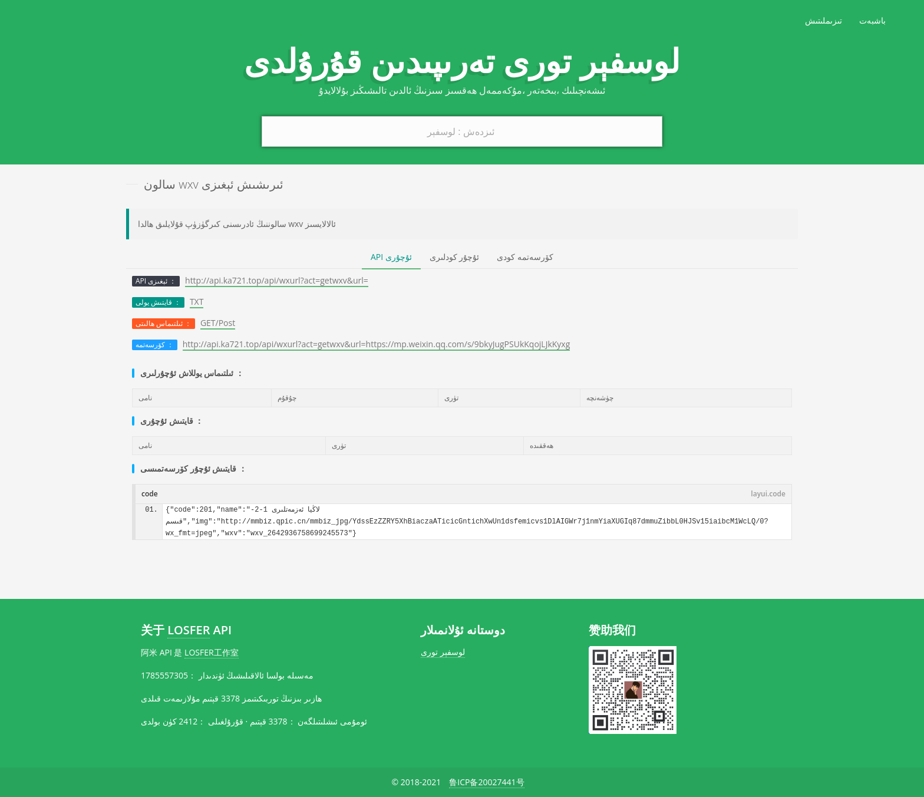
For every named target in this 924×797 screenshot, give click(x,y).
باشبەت (872, 20)
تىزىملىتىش (823, 20)
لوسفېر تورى (443, 651)
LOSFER (188, 630)
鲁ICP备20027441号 (486, 782)
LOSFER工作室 (211, 652)
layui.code (768, 494)
